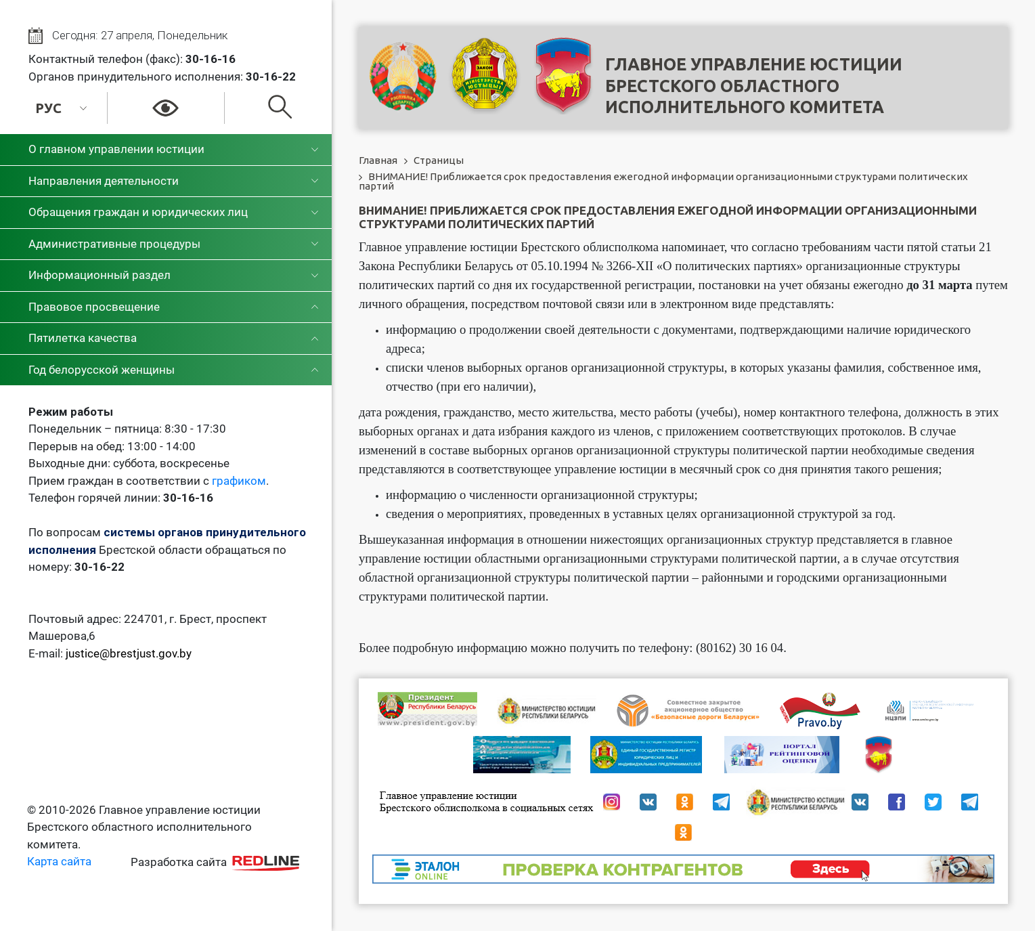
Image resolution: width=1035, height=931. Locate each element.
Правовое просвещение (94, 306)
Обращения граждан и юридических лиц (138, 212)
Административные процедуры (114, 244)
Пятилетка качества (82, 338)
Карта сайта (59, 861)
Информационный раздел (99, 275)
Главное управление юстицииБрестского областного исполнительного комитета (753, 85)
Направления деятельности (103, 181)
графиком (239, 481)
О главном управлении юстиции (116, 149)
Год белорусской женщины (101, 369)
